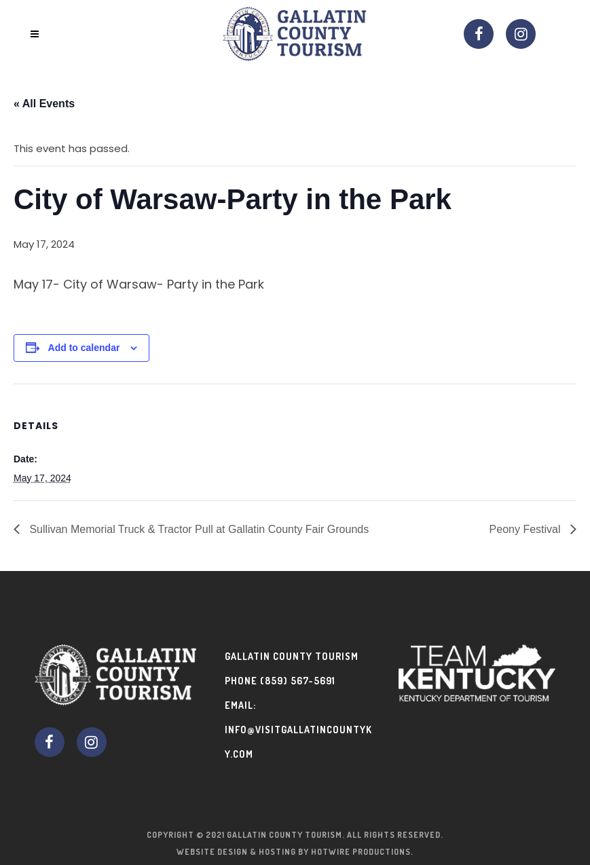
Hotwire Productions (361, 852)
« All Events (44, 103)
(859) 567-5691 (297, 680)
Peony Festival (527, 529)
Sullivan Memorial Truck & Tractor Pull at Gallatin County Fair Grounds (197, 529)
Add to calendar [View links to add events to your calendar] (84, 347)
